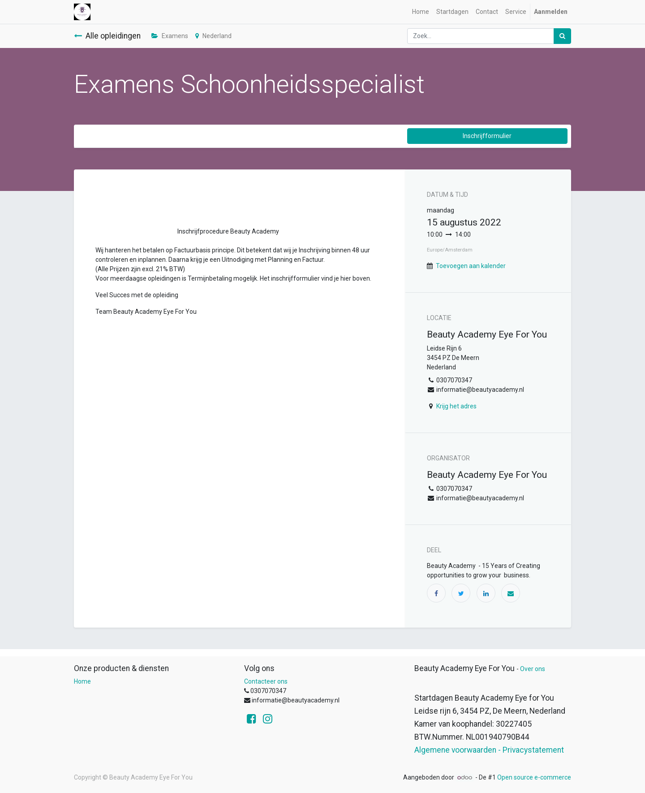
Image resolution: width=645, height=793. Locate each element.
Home (82, 681)
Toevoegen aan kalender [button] (471, 265)
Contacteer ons (266, 681)
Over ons (532, 668)
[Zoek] (562, 36)
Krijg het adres (456, 406)
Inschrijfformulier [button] (487, 135)
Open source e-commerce (534, 777)
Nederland (213, 35)
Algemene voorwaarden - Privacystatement (489, 749)
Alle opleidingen (107, 35)
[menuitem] (420, 12)
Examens (169, 35)
